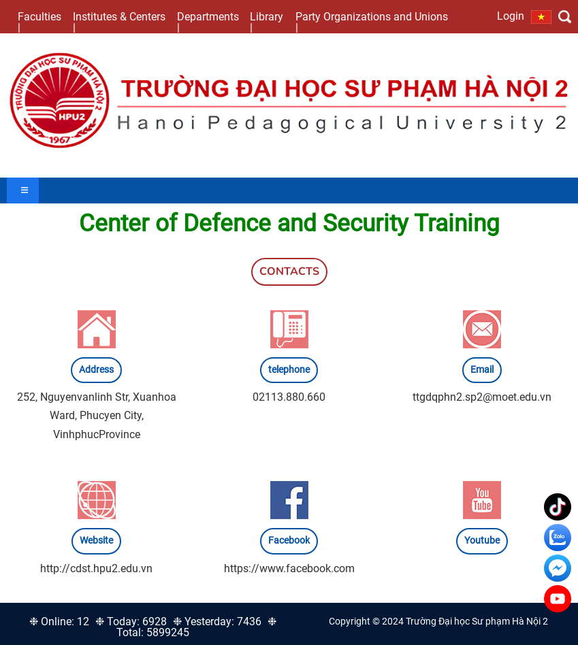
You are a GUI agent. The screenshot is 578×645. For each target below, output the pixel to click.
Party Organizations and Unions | (371, 21)
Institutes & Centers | (119, 21)
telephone (289, 370)
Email (482, 370)
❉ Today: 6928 (131, 621)
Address (96, 370)
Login (510, 16)
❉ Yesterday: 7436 (217, 621)
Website (96, 540)
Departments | (208, 21)
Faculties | (39, 21)
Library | (266, 21)
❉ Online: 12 (59, 621)
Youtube (482, 540)
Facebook (289, 540)
